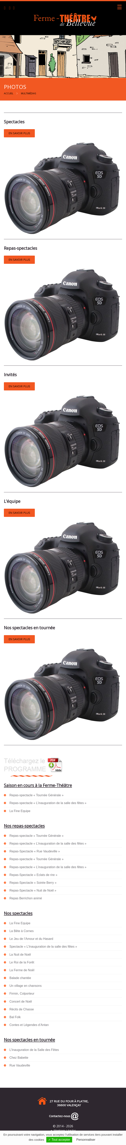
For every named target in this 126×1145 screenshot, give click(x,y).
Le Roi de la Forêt (21, 962)
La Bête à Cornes (21, 931)
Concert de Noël (20, 1001)
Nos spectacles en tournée (29, 627)
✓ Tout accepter (59, 1139)
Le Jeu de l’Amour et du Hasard (31, 938)
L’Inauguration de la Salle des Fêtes (34, 1049)
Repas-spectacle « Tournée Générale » (36, 795)
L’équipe (12, 501)
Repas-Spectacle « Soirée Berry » (32, 882)
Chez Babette (18, 1057)
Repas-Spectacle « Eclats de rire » (33, 875)
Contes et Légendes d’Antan (29, 1025)
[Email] (10, 8)
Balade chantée (20, 978)
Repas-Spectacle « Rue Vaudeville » (34, 851)
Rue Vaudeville (19, 1065)
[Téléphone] (6, 8)
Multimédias (28, 93)
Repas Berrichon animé (25, 898)
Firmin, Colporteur (21, 993)
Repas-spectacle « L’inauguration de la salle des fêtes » (47, 803)
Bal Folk (15, 1017)
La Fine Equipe (19, 811)
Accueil (8, 93)
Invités (10, 374)
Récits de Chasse (21, 1009)
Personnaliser (85, 1139)
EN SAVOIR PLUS (19, 133)
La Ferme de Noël (21, 970)
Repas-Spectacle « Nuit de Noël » (32, 890)
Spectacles (14, 121)
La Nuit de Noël (20, 954)
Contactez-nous (58, 1116)
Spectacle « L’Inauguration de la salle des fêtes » (43, 946)
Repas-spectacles (20, 248)
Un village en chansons (25, 985)
